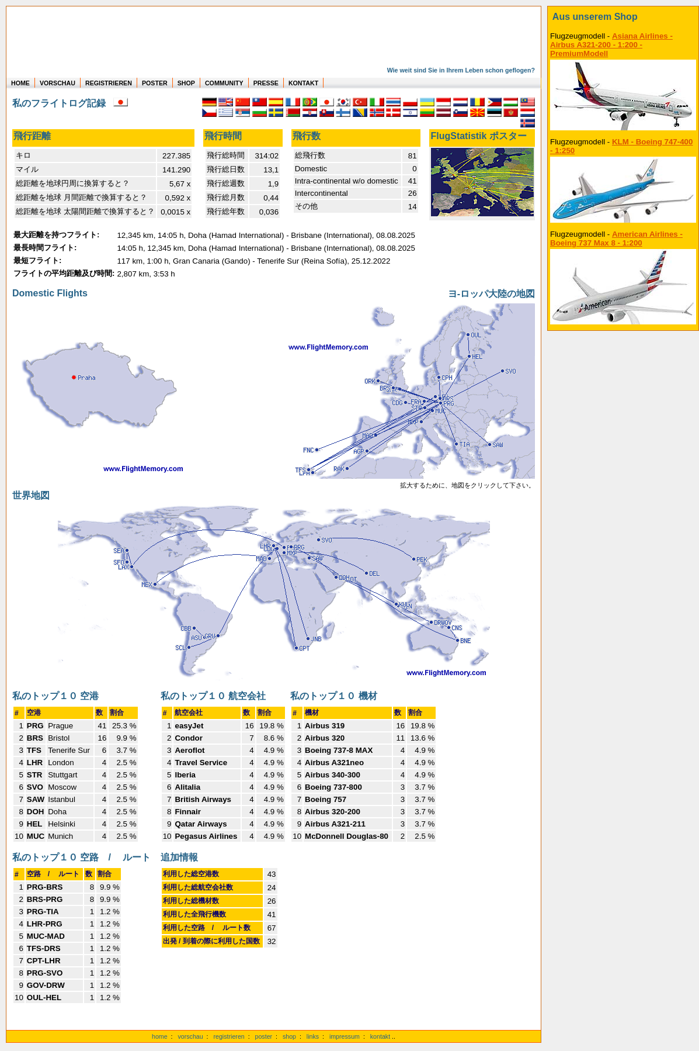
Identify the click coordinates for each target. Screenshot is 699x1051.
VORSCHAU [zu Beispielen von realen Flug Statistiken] (57, 83)
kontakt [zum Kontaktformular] (380, 1036)
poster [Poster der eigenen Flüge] (264, 1036)
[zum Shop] (623, 17)
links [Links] (313, 1036)
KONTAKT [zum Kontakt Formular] (303, 83)
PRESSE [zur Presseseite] (266, 83)
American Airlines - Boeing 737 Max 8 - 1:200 (616, 238)
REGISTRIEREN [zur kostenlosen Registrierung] (108, 83)
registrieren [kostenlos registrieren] (228, 1036)
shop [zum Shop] (289, 1036)
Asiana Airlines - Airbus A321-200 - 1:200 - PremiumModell (611, 45)
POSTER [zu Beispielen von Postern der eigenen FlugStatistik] (155, 83)
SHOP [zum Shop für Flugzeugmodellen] (186, 83)
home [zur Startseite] (160, 1036)
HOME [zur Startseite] (20, 83)
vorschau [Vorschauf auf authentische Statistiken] (190, 1036)
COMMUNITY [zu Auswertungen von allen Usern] (224, 83)
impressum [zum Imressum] (344, 1036)
